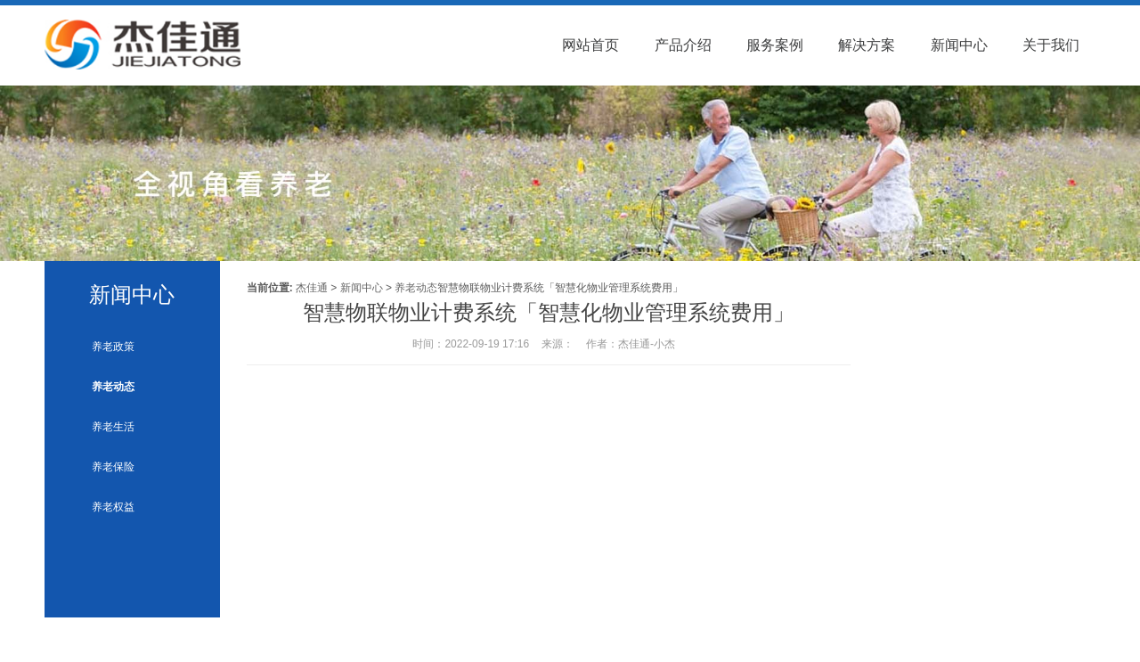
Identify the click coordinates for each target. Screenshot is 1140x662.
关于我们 (1050, 45)
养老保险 (113, 467)
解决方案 (866, 45)
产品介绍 (683, 45)
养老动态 (113, 386)
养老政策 (113, 346)
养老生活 (113, 427)
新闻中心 (959, 45)
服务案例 (774, 45)
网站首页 (590, 45)
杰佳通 (312, 288)
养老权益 (113, 507)
